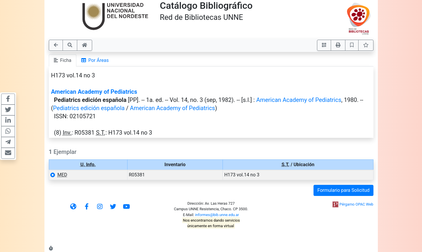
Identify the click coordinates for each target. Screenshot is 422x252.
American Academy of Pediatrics (94, 91)
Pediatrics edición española (89, 108)
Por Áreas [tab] (95, 60)
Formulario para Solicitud (343, 190)
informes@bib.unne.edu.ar (217, 215)
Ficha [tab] (63, 60)
